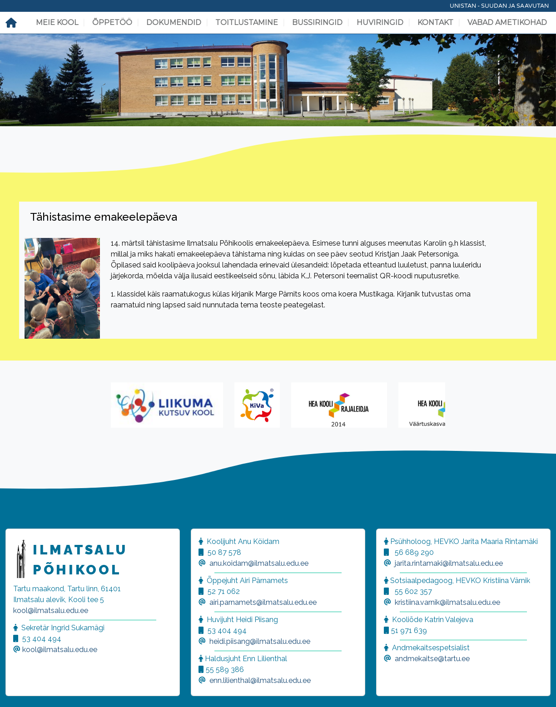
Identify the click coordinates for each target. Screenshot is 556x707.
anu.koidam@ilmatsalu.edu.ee (258, 563)
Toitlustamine (246, 22)
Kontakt (435, 22)
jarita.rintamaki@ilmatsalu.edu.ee (449, 563)
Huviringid (380, 22)
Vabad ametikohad (507, 22)
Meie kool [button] (57, 22)
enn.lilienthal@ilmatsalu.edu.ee (260, 680)
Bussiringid (317, 22)
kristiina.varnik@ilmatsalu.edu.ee (447, 602)
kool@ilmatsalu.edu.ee (50, 610)
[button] (18, 689)
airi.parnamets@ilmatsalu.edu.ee (263, 602)
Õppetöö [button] (112, 22)
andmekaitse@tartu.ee (432, 658)
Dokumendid (173, 22)
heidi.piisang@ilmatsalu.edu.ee (259, 641)
